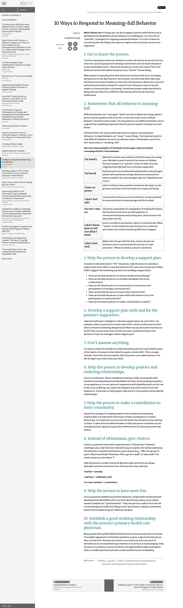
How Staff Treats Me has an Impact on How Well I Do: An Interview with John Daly (17, 100)
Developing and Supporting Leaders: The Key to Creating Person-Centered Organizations (17, 241)
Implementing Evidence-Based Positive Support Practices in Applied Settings (17, 88)
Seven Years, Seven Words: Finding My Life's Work (17, 184)
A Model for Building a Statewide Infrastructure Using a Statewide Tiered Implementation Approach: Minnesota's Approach (17, 215)
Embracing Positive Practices (17, 127)
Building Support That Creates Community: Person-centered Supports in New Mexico (17, 174)
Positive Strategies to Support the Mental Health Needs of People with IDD (17, 230)
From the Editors (9, 20)
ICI (3, 10)
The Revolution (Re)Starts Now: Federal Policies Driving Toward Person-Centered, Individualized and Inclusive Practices (17, 30)
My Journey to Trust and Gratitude (17, 78)
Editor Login (6, 606)
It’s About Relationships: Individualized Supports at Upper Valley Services (17, 67)
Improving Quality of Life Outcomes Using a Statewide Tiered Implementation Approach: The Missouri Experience (17, 198)
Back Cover (7, 258)
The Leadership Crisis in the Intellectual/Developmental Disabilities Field (14, 251)
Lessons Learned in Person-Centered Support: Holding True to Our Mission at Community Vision (17, 136)
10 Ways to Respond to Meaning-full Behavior (17, 162)
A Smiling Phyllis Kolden (17, 145)
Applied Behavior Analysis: (17, 153)
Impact (23, 10)
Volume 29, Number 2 (11, 15)
